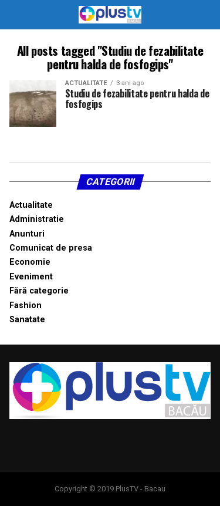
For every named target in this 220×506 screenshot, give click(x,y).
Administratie (36, 219)
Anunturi (27, 234)
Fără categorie (39, 291)
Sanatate (27, 320)
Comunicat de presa (50, 248)
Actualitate (31, 205)
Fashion (25, 306)
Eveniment (31, 277)
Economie (29, 262)
